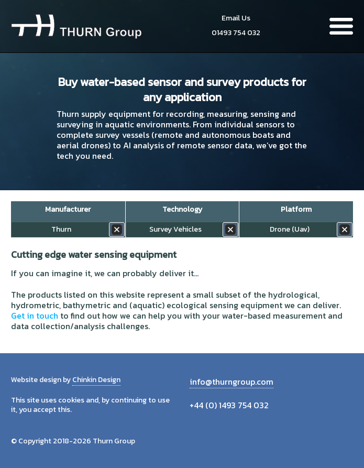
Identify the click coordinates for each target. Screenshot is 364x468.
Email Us (236, 18)
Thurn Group (76, 26)
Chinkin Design (96, 379)
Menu (341, 26)
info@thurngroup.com (231, 381)
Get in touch (34, 315)
